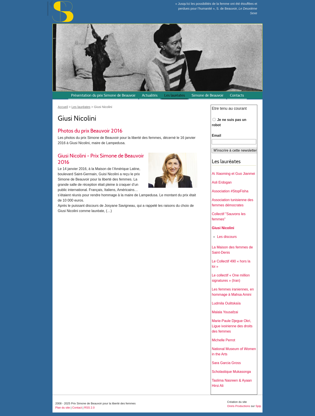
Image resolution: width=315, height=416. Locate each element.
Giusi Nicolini (223, 228)
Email (216, 135)
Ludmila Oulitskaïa (226, 303)
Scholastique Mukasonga (231, 372)
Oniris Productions (238, 406)
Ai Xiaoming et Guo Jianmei (233, 173)
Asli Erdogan (222, 182)
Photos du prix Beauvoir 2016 (90, 130)
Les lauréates (174, 95)
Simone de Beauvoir (207, 95)
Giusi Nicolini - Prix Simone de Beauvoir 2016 (101, 158)
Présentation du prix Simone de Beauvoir (103, 95)
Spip (258, 406)
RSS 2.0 (89, 407)
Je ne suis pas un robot (229, 122)
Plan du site (62, 407)
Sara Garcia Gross (226, 363)
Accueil (63, 107)
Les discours (227, 237)
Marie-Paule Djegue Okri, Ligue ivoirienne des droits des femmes (232, 326)
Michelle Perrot (223, 340)
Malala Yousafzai (225, 312)
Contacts (237, 95)
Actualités (150, 95)
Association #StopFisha (230, 191)
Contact (77, 407)
